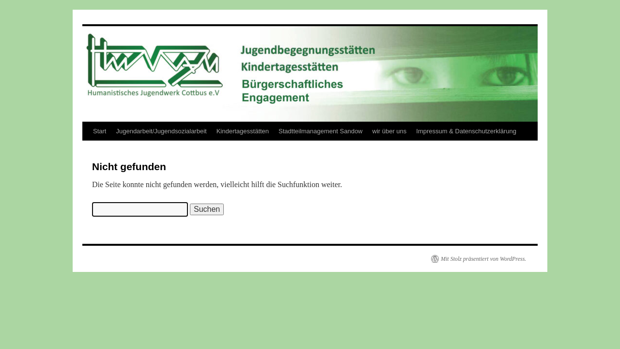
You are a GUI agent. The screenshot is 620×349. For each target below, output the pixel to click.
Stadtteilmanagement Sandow (320, 131)
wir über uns (389, 131)
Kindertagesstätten (243, 131)
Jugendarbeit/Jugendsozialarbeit (161, 131)
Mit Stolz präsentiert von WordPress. (483, 258)
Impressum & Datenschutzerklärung (466, 131)
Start (99, 131)
